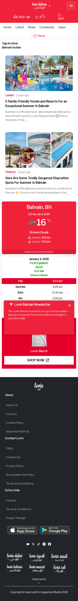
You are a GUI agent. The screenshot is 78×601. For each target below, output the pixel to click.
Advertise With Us (17, 431)
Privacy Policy (15, 466)
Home (7, 27)
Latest (19, 27)
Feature (10, 172)
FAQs (9, 448)
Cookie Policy (14, 422)
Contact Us (13, 457)
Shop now (38, 360)
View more (39, 581)
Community (47, 27)
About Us (12, 405)
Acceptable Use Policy (20, 474)
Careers (11, 500)
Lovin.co (11, 414)
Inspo (62, 27)
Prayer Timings (15, 518)
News (31, 27)
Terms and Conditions (20, 483)
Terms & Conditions (18, 509)
